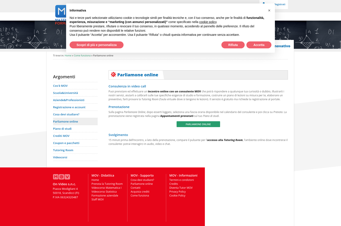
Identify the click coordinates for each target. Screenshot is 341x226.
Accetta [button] (258, 45)
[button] (269, 10)
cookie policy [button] (207, 22)
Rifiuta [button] (233, 45)
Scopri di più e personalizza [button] (97, 45)
